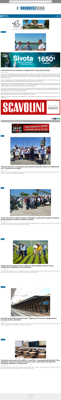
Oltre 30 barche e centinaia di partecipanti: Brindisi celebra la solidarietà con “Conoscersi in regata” (30, 167)
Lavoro (3, 239)
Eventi (2, 135)
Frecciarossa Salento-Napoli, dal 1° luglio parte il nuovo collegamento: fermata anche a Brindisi (29, 319)
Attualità (3, 339)
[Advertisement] (30, 180)
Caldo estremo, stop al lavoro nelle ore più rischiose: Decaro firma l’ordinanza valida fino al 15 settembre (27, 266)
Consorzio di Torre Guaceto (10, 121)
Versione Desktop (30, 396)
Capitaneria (20, 121)
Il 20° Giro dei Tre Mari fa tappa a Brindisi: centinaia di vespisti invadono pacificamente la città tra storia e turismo (30, 219)
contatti (57, 16)
